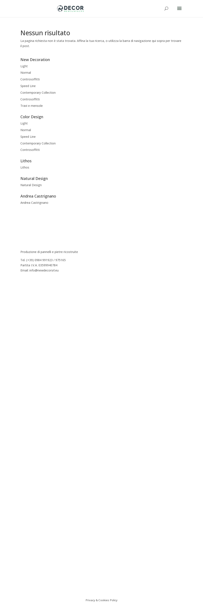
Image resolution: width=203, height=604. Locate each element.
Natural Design (31, 185)
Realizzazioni (29, 304)
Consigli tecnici (30, 391)
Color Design (29, 357)
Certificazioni (29, 396)
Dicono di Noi (30, 298)
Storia (24, 293)
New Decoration (32, 342)
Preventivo (27, 314)
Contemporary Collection (38, 92)
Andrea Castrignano (34, 203)
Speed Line (28, 86)
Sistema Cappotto (33, 401)
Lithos (24, 167)
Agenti (25, 309)
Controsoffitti (30, 79)
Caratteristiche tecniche (37, 386)
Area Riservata (30, 319)
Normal (25, 73)
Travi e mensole (31, 106)
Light (24, 66)
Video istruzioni (31, 406)
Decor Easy (28, 347)
